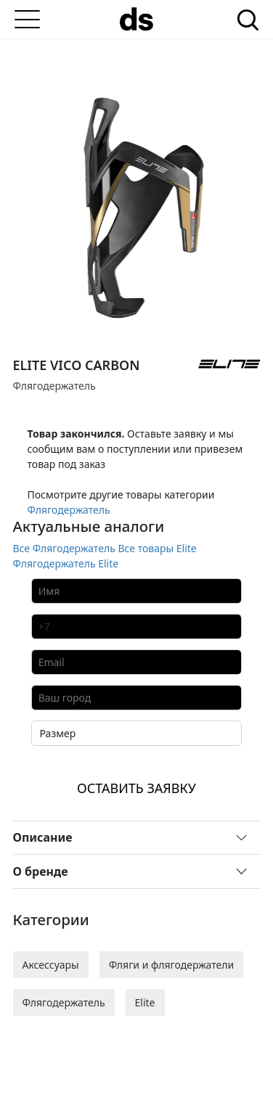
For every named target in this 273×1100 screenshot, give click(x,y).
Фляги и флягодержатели (172, 965)
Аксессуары (51, 965)
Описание (43, 837)
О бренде (40, 871)
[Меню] (27, 19)
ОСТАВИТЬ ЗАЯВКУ (136, 788)
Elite (145, 1002)
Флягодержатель (69, 510)
